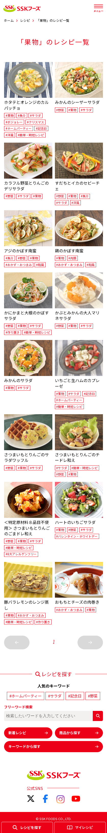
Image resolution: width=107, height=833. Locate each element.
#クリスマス (35, 122)
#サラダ (35, 115)
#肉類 (72, 258)
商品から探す (79, 732)
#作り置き (13, 332)
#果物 (9, 115)
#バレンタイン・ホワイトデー (77, 536)
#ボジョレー (14, 122)
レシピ (25, 20)
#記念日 (41, 128)
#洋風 (9, 135)
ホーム (9, 20)
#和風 (40, 264)
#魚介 (22, 115)
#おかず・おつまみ (19, 264)
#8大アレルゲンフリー (21, 554)
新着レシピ (28, 732)
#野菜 (60, 110)
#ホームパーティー (19, 128)
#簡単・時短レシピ (31, 135)
